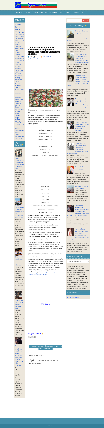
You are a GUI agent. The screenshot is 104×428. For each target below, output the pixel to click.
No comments (34, 59)
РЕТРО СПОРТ (77, 13)
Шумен (17, 138)
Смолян (17, 112)
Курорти (18, 68)
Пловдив (18, 85)
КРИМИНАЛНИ (40, 13)
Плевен (17, 83)
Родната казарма (18, 103)
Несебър (17, 77)
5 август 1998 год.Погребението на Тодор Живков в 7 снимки (19, 304)
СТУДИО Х (19, 125)
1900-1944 (18, 24)
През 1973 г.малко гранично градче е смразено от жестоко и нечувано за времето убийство (82, 58)
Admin (38, 57)
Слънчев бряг (19, 110)
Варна (22, 48)
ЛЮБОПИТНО (47, 57)
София (17, 116)
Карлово (17, 66)
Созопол (17, 114)
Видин (22, 56)
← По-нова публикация (36, 346)
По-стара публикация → (50, 347)
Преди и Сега (19, 90)
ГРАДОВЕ (28, 13)
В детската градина (19, 42)
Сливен (17, 108)
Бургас (22, 36)
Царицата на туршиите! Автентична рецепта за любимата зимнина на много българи (44, 50)
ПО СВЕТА (19, 87)
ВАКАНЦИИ (64, 13)
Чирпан (21, 136)
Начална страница (52, 346)
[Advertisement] (45, 32)
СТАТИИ (18, 13)
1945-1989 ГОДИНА (19, 29)
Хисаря (17, 136)
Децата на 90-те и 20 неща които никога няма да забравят (19, 261)
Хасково (17, 134)
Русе (16, 106)
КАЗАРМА (53, 13)
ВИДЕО (17, 56)
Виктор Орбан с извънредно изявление (80, 169)
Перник (17, 81)
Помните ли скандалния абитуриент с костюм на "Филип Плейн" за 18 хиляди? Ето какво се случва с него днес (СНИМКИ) (19, 355)
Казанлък (18, 64)
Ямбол (21, 138)
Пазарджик (18, 79)
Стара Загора (17, 119)
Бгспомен (54, 426)
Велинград (18, 54)
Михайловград (18, 75)
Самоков (21, 106)
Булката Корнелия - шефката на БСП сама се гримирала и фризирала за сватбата (82, 126)
